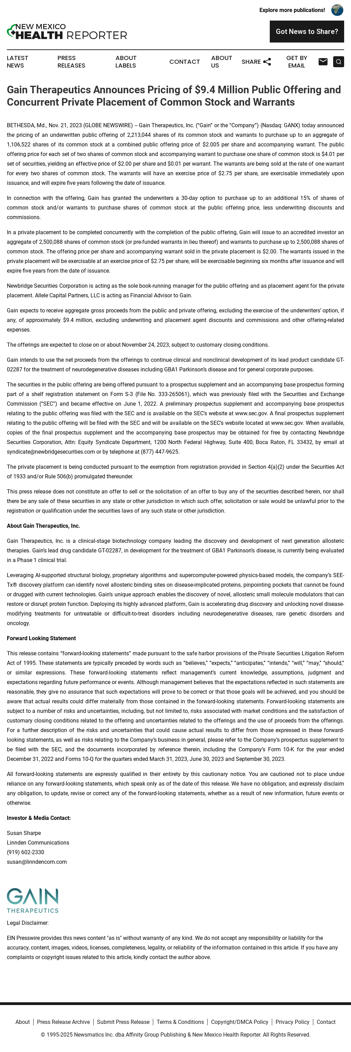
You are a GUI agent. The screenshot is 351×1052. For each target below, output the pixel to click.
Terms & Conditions (180, 1022)
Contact (184, 61)
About (22, 1022)
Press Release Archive (63, 1022)
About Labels (126, 61)
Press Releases (71, 61)
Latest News (17, 61)
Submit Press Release (123, 1022)
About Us (221, 61)
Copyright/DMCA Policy (239, 1022)
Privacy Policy (293, 1022)
